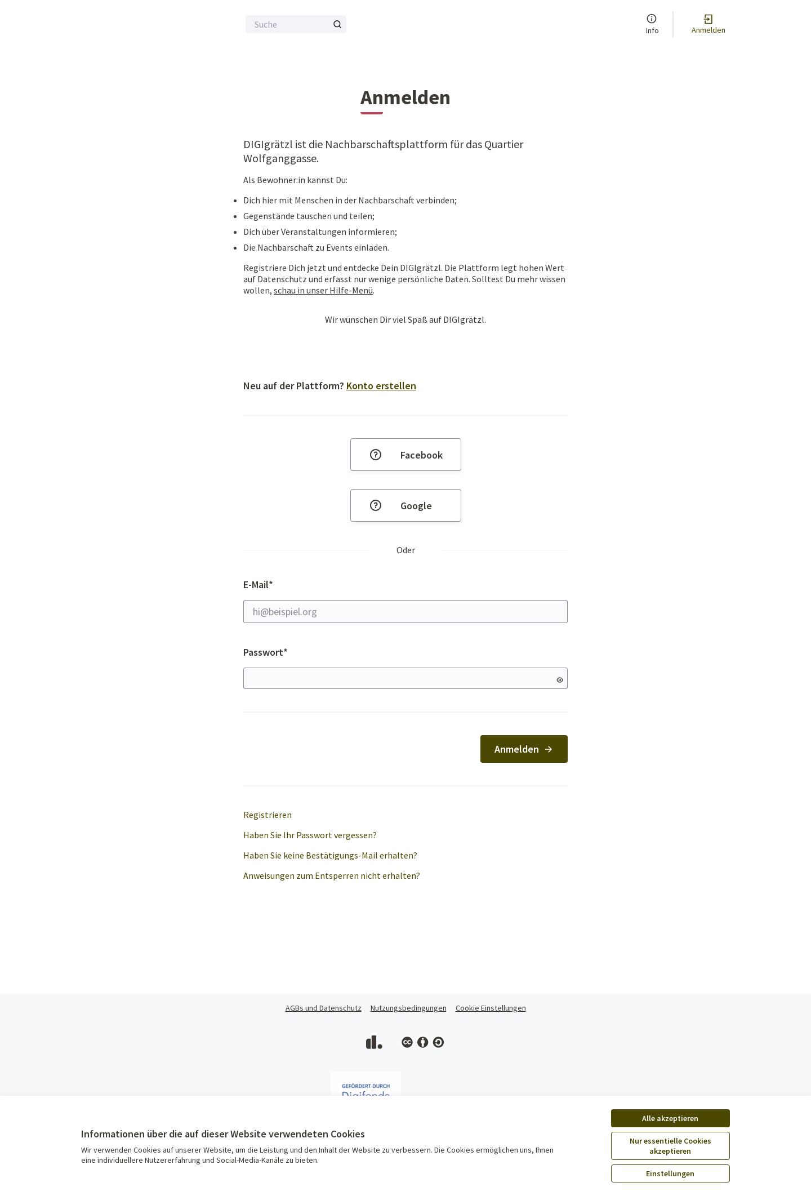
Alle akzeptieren (670, 1118)
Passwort (265, 652)
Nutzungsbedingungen (409, 1008)
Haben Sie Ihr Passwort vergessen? (310, 835)
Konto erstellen (381, 385)
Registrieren (267, 814)
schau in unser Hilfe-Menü (323, 290)
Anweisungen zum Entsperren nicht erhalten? (331, 875)
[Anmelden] (708, 24)
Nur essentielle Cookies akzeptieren (670, 1146)
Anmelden (524, 749)
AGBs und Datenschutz (324, 1008)
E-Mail (405, 600)
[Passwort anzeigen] (559, 680)
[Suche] (296, 24)
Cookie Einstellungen (491, 1008)
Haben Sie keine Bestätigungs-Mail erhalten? (330, 855)
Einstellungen (670, 1173)
